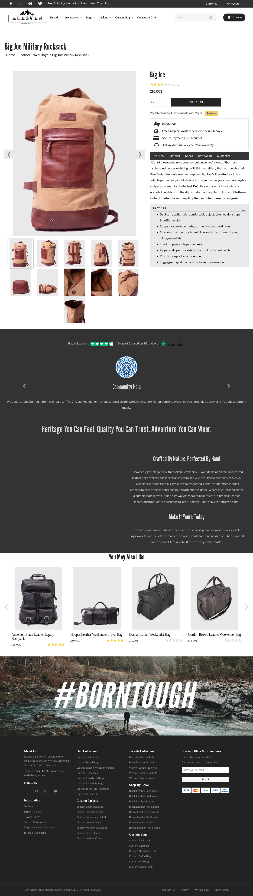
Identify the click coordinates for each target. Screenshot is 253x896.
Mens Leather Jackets (141, 757)
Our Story (41, 770)
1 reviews (173, 84)
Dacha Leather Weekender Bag (149, 634)
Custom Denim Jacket (88, 832)
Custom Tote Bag (139, 861)
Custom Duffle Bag (140, 856)
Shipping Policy (32, 811)
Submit (206, 779)
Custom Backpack (139, 840)
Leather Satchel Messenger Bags (95, 767)
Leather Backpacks (87, 757)
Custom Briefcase (139, 845)
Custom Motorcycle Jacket (91, 827)
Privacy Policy (32, 816)
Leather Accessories (87, 793)
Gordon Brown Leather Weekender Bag (214, 634)
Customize (224, 155)
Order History (221, 889)
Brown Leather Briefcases (143, 817)
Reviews (28, 806)
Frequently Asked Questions (39, 827)
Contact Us (168, 889)
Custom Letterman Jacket (91, 817)
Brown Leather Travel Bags (144, 827)
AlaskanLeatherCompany (58, 889)
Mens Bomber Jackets (141, 762)
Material (175, 155)
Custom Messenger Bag (142, 850)
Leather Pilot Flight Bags (90, 783)
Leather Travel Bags (33, 55)
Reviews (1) (205, 155)
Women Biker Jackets (141, 778)
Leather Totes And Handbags (92, 788)
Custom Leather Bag (141, 866)
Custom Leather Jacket (89, 806)
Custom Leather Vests (89, 822)
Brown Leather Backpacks (144, 811)
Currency (213, 3)
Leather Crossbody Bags (90, 778)
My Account (202, 889)
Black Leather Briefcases (143, 796)
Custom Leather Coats (89, 838)
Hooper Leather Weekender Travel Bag (96, 634)
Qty (152, 102)
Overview (158, 155)
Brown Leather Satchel (142, 822)
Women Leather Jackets (143, 767)
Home (10, 55)
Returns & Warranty (35, 822)
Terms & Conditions (35, 832)
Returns (184, 889)
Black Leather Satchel (141, 801)
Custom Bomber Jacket (89, 811)
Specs (189, 155)
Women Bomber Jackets (143, 772)
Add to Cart (196, 102)
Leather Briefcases (87, 772)
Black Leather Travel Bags (144, 806)
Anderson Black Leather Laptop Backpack (32, 636)
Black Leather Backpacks (143, 790)
